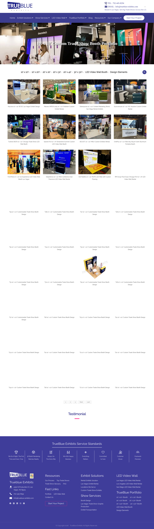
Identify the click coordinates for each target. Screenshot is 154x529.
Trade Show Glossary (53, 484)
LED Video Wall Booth (96, 72)
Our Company (114, 18)
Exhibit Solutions (25, 18)
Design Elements (118, 72)
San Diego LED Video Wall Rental (128, 487)
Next (81, 402)
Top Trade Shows (63, 480)
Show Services (42, 18)
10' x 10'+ (25, 72)
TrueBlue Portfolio (77, 18)
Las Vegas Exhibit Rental (89, 484)
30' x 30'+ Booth (136, 504)
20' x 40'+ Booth (122, 504)
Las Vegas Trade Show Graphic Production (92, 505)
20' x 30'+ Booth (135, 500)
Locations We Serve (88, 487)
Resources (100, 18)
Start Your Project (134, 18)
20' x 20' (46, 72)
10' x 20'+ (36, 72)
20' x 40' (67, 72)
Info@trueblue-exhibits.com (126, 7)
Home (12, 18)
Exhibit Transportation (89, 510)
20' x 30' (57, 72)
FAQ (64, 484)
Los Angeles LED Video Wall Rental (129, 484)
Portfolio (48, 494)
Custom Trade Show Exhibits (91, 490)
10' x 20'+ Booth (135, 497)
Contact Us (49, 497)
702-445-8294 (118, 3)
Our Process (49, 480)
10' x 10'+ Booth (122, 497)
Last (88, 402)
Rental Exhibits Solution (89, 480)
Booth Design (86, 500)
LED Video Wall (59, 18)
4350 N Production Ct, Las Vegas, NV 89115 (23, 488)
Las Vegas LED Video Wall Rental (128, 480)
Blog (91, 18)
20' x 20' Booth (121, 500)
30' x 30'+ (78, 72)
